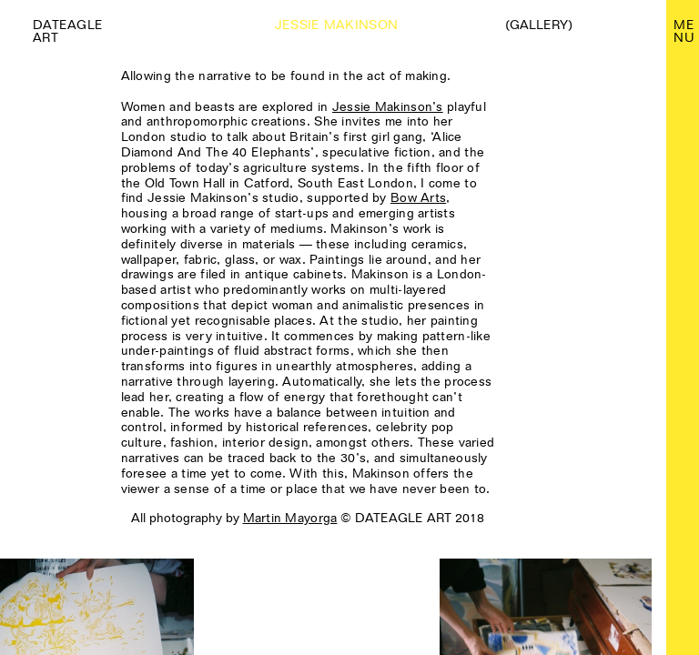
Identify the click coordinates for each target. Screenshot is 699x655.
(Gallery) (538, 24)
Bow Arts (418, 197)
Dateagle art (68, 31)
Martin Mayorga (290, 517)
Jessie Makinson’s (387, 106)
